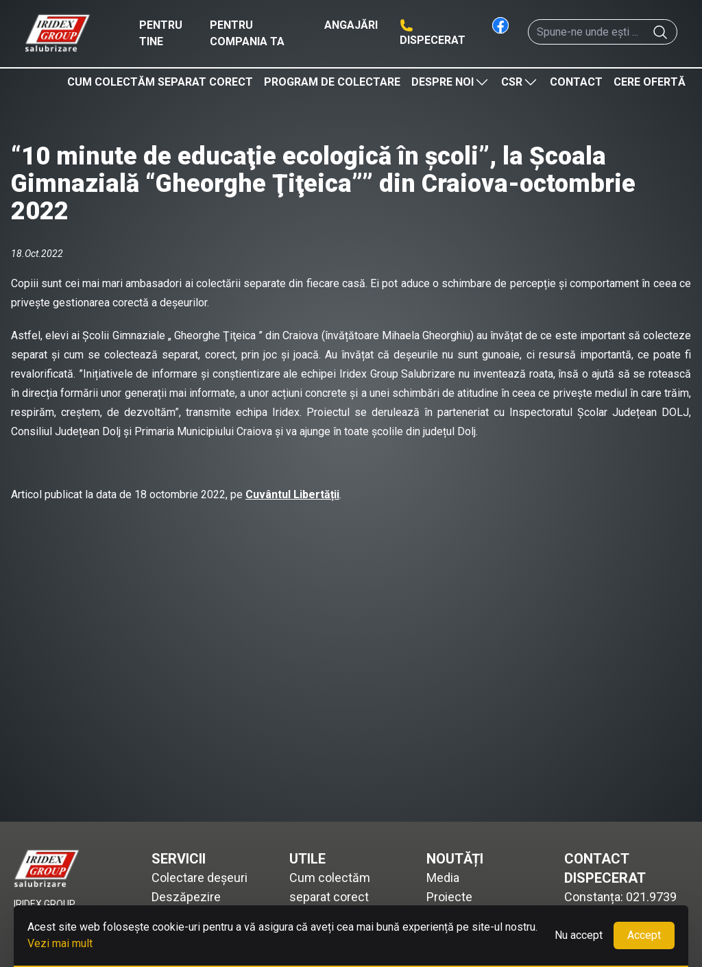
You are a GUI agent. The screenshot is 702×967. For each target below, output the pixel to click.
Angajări (351, 25)
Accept (644, 935)
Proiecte (449, 897)
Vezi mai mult (60, 943)
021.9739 (651, 897)
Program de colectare (332, 81)
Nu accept (579, 935)
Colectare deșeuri (199, 877)
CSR (520, 82)
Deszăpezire (186, 897)
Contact (576, 81)
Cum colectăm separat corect (160, 81)
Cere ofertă (650, 81)
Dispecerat (432, 40)
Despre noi (450, 82)
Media (442, 877)
